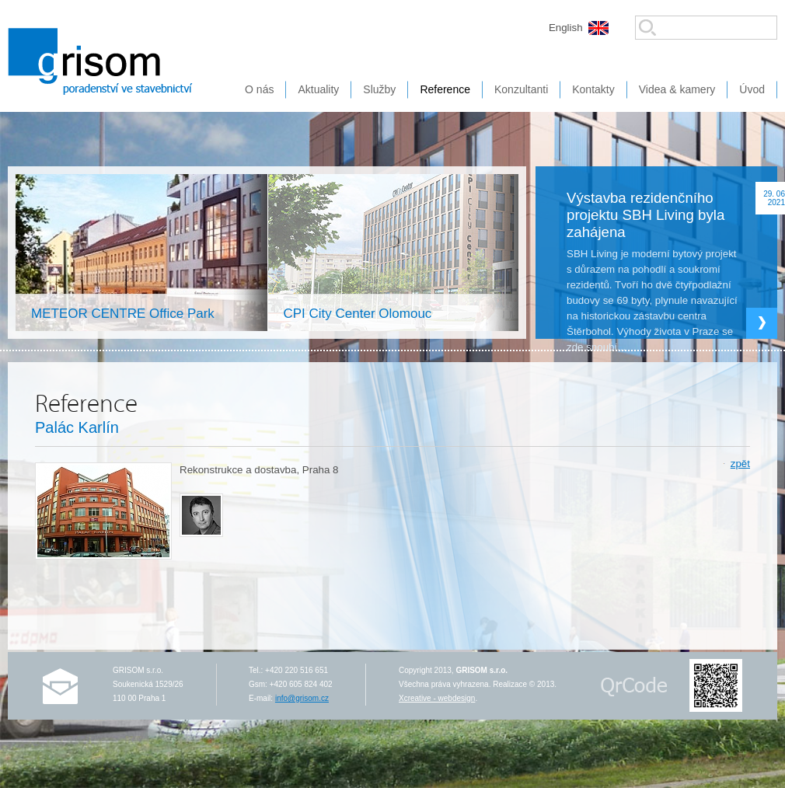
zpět (740, 463)
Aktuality (318, 89)
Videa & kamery (677, 89)
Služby (379, 89)
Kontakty (593, 89)
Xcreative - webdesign (437, 698)
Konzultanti (521, 89)
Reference (445, 89)
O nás (259, 89)
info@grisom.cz (302, 698)
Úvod (752, 89)
